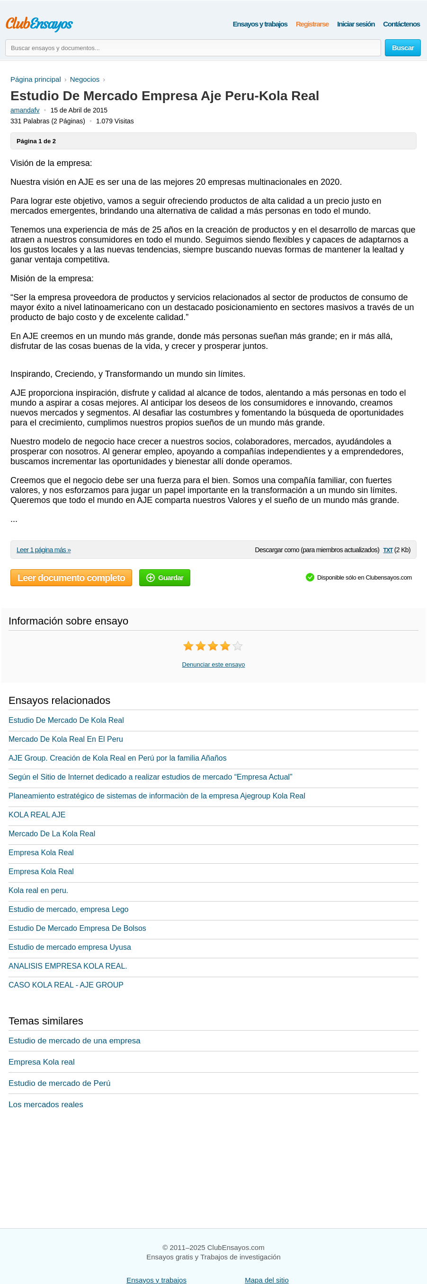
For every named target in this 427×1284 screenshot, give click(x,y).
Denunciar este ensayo (213, 664)
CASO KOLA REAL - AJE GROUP (66, 985)
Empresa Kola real (42, 1062)
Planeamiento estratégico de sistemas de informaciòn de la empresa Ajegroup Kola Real (157, 796)
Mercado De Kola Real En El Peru (66, 739)
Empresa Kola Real (41, 853)
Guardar (164, 577)
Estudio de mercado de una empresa (75, 1040)
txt (387, 549)
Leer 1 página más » (44, 550)
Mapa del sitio (267, 1280)
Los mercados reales (46, 1104)
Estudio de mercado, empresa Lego (68, 909)
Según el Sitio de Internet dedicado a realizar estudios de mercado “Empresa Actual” (150, 777)
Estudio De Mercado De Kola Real (66, 720)
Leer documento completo (71, 578)
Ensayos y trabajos (260, 24)
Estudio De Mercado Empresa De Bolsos (77, 928)
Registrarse (312, 24)
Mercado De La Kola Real (52, 834)
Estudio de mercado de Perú (59, 1083)
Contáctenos (401, 24)
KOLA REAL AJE (37, 815)
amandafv (24, 110)
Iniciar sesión (355, 24)
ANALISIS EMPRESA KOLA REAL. (68, 966)
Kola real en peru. (38, 890)
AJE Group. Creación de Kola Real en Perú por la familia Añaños (118, 758)
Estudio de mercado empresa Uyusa (70, 947)
